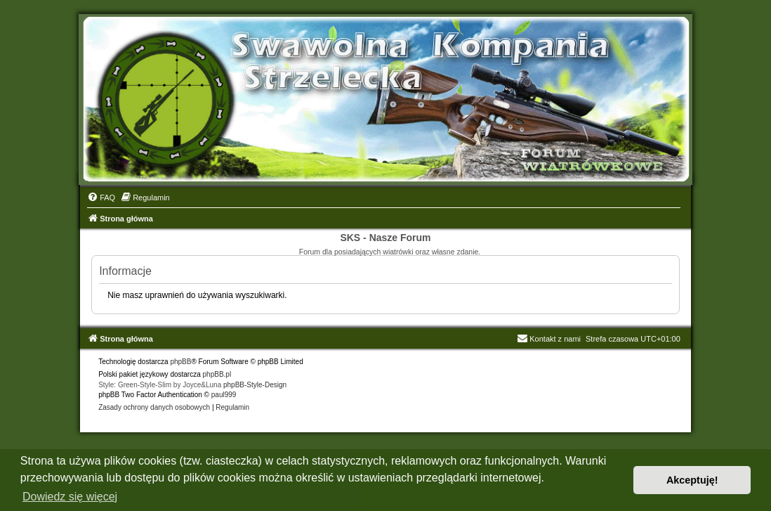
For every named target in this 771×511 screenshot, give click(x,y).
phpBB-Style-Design (254, 385)
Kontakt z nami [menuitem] (549, 339)
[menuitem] (101, 197)
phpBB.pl (217, 374)
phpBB (180, 362)
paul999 (224, 395)
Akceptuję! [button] (692, 480)
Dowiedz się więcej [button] (69, 497)
